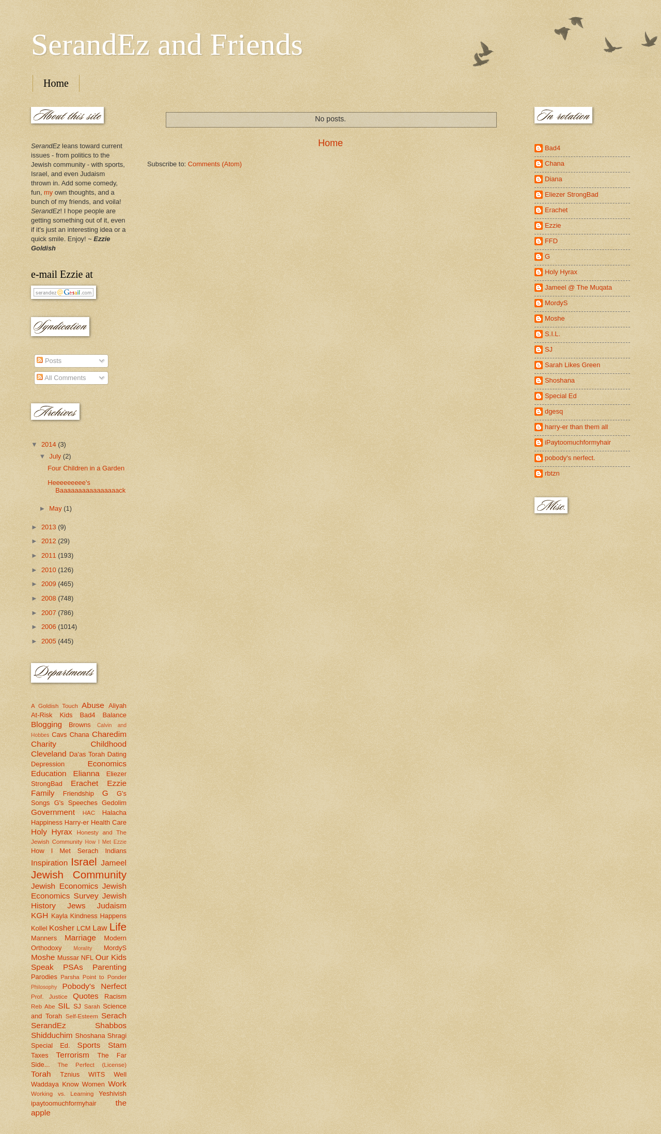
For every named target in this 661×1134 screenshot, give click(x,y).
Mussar (68, 958)
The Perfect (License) (92, 1065)
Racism (115, 996)
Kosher (61, 927)
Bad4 (87, 715)
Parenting (109, 967)
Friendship (78, 793)
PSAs (73, 967)
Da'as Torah (87, 754)
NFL (87, 958)
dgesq (554, 411)
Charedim (109, 734)
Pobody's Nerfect (94, 986)
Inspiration (49, 862)
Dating (117, 754)
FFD (551, 241)
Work (117, 1083)
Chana (79, 734)
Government (53, 812)
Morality (82, 948)
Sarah (92, 1006)
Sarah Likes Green (572, 365)
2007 (49, 613)
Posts (49, 361)
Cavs (59, 734)
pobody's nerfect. (570, 458)
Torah (41, 1073)
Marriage (80, 937)
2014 (49, 444)
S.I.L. (552, 334)
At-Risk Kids (51, 715)
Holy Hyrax (51, 831)
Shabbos (111, 1025)
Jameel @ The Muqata (578, 287)
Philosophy (44, 987)
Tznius (70, 1074)
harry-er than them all (576, 427)
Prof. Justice (49, 997)
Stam (117, 1045)
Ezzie (117, 783)
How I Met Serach (65, 851)
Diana (553, 179)
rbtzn (552, 473)
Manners (44, 938)
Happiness (46, 822)
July (55, 456)
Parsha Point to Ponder (93, 977)
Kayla (59, 916)
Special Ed (561, 396)
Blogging (46, 724)
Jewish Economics (64, 885)
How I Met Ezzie (106, 842)
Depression (48, 764)
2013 (49, 527)
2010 (49, 570)
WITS (96, 1074)
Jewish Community (79, 874)
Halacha (114, 812)
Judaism (112, 905)
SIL (64, 1005)
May (56, 508)
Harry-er (77, 822)
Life (118, 927)
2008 (49, 598)
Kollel (39, 928)
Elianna (86, 773)
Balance (114, 715)
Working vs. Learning (62, 1094)
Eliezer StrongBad (572, 194)
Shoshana (90, 1036)
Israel (84, 862)
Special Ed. (50, 1045)
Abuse (93, 705)
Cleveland (49, 753)
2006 (49, 627)
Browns (80, 725)
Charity (43, 743)
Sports (89, 1045)
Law (99, 927)
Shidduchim (52, 1035)
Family (42, 793)
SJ (77, 1006)
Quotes (86, 995)
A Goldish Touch (54, 706)
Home (56, 83)
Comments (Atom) (215, 164)
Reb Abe (43, 1006)
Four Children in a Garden (86, 468)
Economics (107, 763)
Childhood (108, 743)
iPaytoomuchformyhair (578, 442)
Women (93, 1084)
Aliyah (117, 706)
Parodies (44, 977)
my (48, 192)
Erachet (84, 783)
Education (49, 773)
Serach (114, 1015)
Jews (76, 905)
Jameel (114, 862)
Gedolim (114, 803)
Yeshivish (113, 1093)
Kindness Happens (98, 916)
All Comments (61, 378)
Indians (116, 851)
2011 (49, 555)
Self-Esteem (82, 1016)
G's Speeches (76, 803)
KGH (39, 915)
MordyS (115, 948)
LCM (83, 928)
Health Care (109, 822)
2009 (49, 584)
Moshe (43, 957)
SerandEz (48, 1025)
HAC (89, 813)
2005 (49, 641)
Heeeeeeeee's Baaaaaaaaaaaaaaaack (86, 486)
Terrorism (72, 1054)
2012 (49, 541)
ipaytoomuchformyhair (64, 1103)
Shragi (117, 1036)
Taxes (40, 1055)
